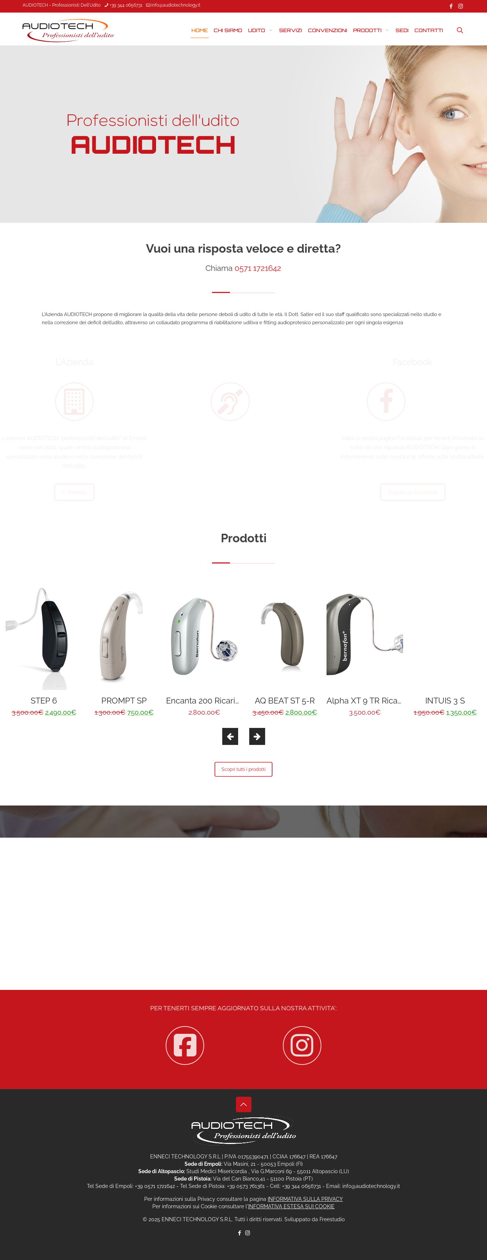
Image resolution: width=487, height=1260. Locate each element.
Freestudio (332, 1219)
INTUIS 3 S (445, 700)
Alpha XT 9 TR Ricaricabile (376, 700)
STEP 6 (44, 700)
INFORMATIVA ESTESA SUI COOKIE (291, 1206)
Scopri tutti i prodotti (243, 769)
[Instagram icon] (460, 6)
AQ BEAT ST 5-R (285, 700)
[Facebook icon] (451, 6)
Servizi (243, 492)
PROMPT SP (124, 700)
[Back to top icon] (243, 1104)
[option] (44, 650)
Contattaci (243, 913)
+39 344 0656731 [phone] (125, 5)
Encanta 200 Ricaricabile (212, 700)
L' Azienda (83, 492)
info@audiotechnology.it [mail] (175, 5)
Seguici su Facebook (404, 492)
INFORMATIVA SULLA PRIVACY (305, 1199)
